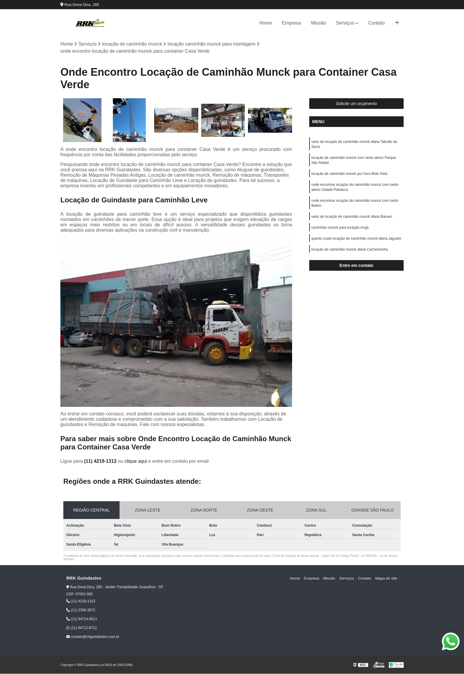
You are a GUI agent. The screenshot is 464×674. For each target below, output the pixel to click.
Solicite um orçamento (356, 103)
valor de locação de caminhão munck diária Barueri (351, 219)
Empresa (291, 22)
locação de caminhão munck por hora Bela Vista (349, 175)
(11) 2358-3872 (80, 610)
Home (265, 22)
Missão (318, 22)
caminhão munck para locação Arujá (339, 231)
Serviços (345, 22)
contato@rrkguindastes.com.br (92, 637)
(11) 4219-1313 (101, 461)
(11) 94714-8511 (81, 619)
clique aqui (135, 461)
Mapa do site (386, 578)
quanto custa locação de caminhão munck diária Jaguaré (356, 242)
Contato (376, 22)
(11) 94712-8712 (81, 628)
